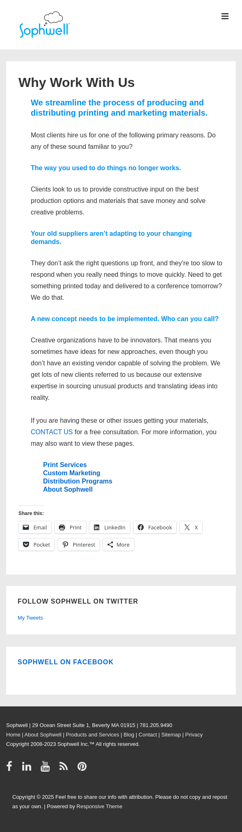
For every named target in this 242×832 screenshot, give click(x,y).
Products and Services (92, 735)
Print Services (65, 464)
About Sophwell (68, 489)
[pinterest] (83, 769)
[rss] (65, 769)
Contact (148, 735)
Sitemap (171, 735)
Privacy (194, 735)
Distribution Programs (77, 481)
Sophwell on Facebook (66, 662)
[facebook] (11, 769)
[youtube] (47, 769)
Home (13, 735)
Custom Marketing (71, 473)
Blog (128, 735)
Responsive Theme (100, 806)
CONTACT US (52, 432)
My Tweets (30, 618)
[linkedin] (28, 769)
